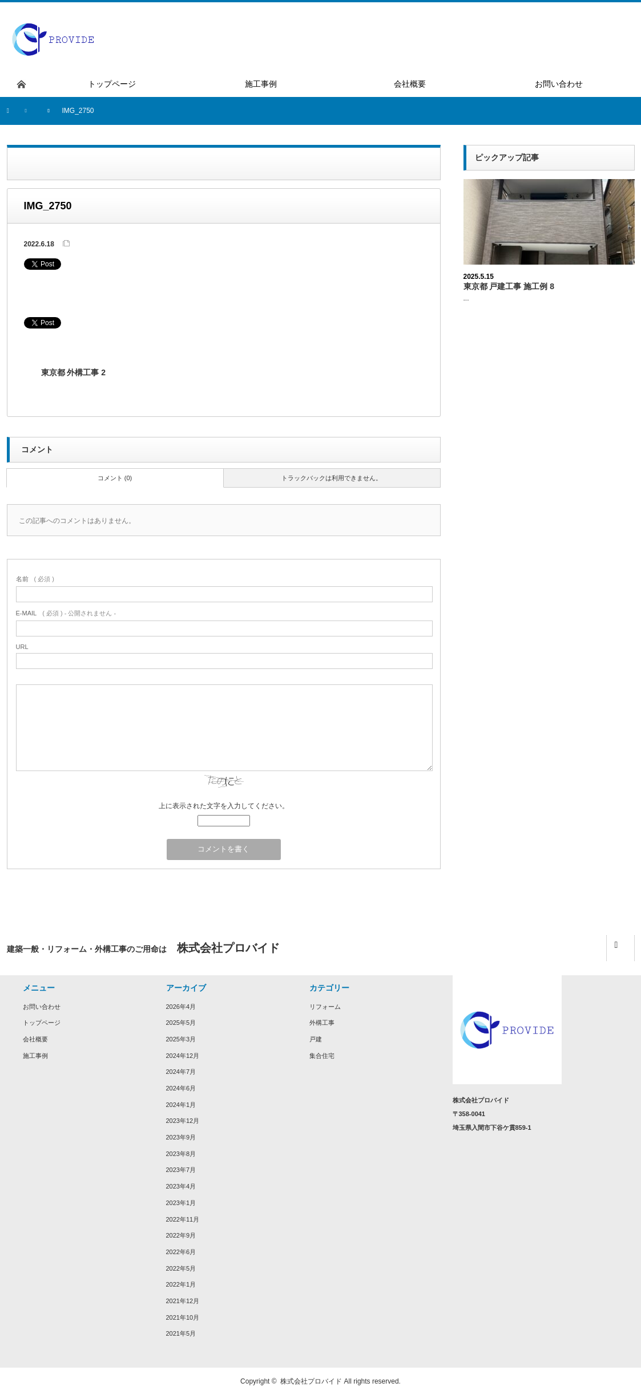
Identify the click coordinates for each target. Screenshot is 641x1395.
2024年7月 (181, 1071)
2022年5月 (181, 1268)
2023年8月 (181, 1153)
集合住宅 (321, 1055)
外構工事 (321, 1022)
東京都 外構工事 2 (73, 372)
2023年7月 (181, 1169)
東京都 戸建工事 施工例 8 (508, 286)
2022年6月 (181, 1251)
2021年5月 (181, 1333)
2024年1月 (181, 1104)
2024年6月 (181, 1088)
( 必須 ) (35, 578)
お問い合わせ (42, 1006)
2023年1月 (181, 1202)
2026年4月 (181, 1006)
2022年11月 (183, 1219)
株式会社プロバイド (311, 1381)
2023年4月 (181, 1186)
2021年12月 (183, 1300)
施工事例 (35, 1055)
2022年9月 (181, 1235)
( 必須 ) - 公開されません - (66, 613)
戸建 (315, 1039)
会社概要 (35, 1039)
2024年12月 (183, 1055)
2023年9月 (181, 1137)
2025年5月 (181, 1022)
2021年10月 (183, 1317)
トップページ (42, 1022)
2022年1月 (181, 1284)
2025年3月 (181, 1039)
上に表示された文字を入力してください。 (224, 806)
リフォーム (325, 1006)
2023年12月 (183, 1120)
